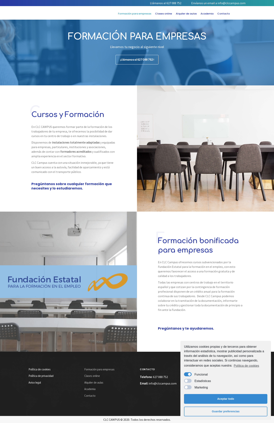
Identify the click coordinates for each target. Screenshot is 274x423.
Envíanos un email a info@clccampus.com (218, 3)
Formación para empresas (134, 13)
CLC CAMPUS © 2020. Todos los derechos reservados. (137, 419)
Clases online (163, 13)
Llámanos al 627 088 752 (165, 3)
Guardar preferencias (226, 411)
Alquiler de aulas (186, 13)
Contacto (223, 13)
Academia (207, 13)
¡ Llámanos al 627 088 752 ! (137, 59)
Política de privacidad (41, 376)
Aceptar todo (225, 398)
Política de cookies (246, 365)
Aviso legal (35, 382)
